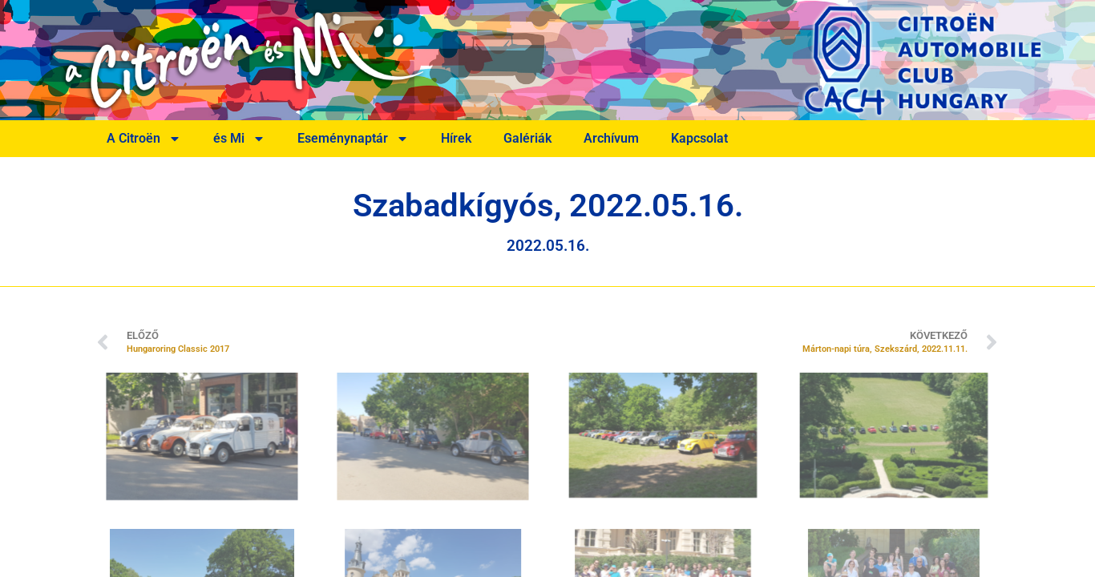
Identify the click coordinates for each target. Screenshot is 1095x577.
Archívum (611, 138)
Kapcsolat (699, 138)
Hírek (456, 138)
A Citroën (144, 138)
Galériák (527, 138)
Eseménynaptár (353, 138)
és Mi (239, 138)
